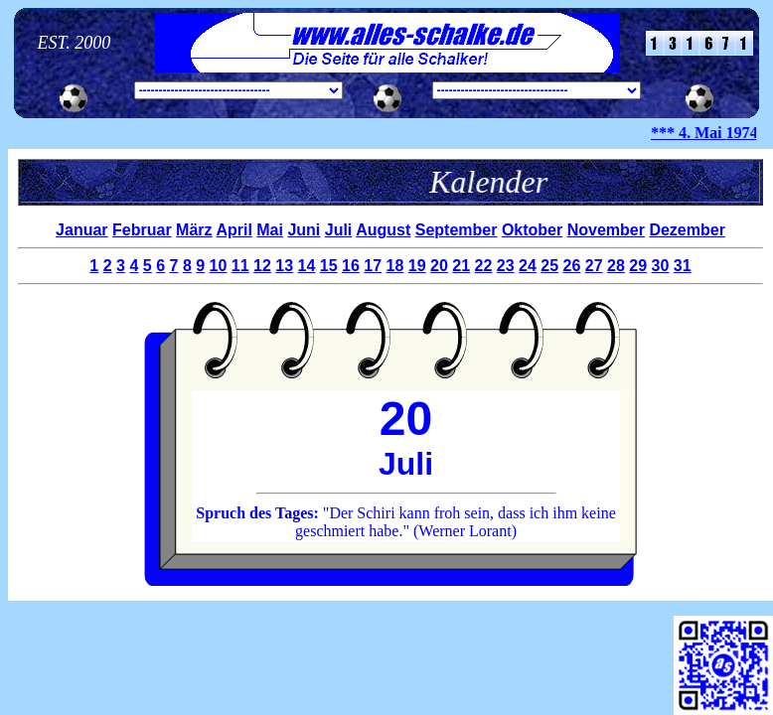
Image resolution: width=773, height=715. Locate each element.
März (194, 229)
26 (572, 265)
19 (417, 265)
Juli (339, 229)
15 (329, 265)
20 (439, 265)
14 (307, 265)
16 (351, 265)
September (456, 229)
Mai (269, 229)
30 (661, 265)
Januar (81, 229)
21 (461, 265)
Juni (303, 229)
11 (240, 265)
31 (683, 265)
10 (219, 265)
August (383, 229)
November (606, 229)
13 (284, 265)
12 (262, 265)
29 (638, 265)
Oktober (532, 229)
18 (395, 265)
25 (549, 265)
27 (594, 265)
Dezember (686, 229)
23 (506, 265)
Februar (142, 229)
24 (528, 265)
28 (616, 265)
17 (373, 265)
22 (484, 265)
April (233, 229)
